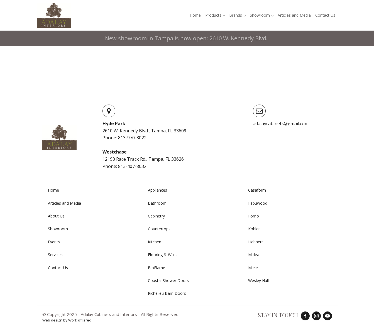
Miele (253, 267)
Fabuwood (257, 203)
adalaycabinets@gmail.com (281, 123)
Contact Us (325, 15)
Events (54, 241)
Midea (253, 254)
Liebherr (255, 241)
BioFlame (156, 267)
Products (213, 15)
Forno (253, 216)
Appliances (157, 190)
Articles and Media (294, 15)
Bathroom (157, 203)
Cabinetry (156, 216)
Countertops (159, 228)
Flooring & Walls (162, 254)
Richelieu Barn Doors (167, 293)
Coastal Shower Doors (168, 280)
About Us (56, 216)
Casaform (257, 190)
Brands (235, 15)
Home (195, 15)
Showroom (260, 15)
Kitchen (154, 241)
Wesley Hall (258, 280)
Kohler (254, 228)
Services (55, 254)
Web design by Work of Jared (66, 320)
